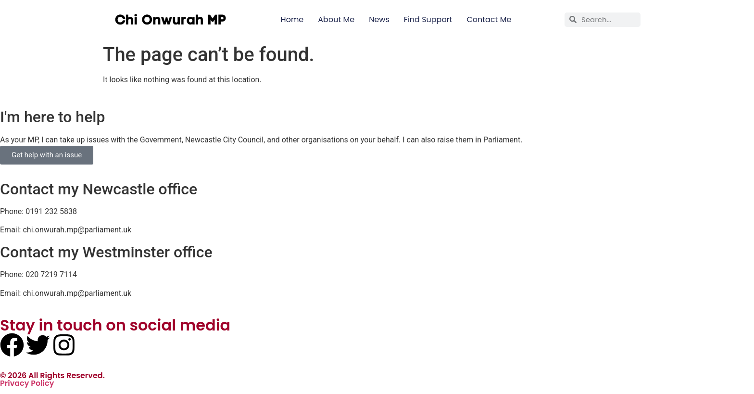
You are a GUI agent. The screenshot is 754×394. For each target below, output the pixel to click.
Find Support (428, 19)
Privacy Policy (27, 383)
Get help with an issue (47, 155)
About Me (336, 19)
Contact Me (488, 19)
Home (292, 19)
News (379, 19)
